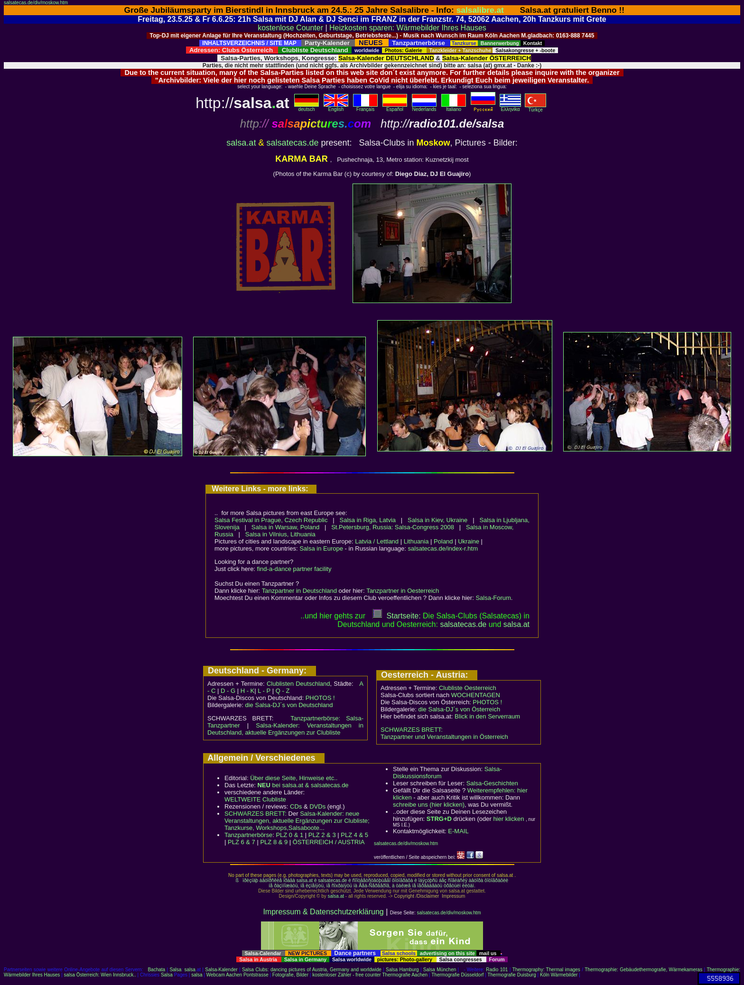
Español (394, 107)
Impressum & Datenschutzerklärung (323, 912)
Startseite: (396, 616)
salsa (190, 969)
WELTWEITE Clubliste (255, 799)
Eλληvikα (510, 107)
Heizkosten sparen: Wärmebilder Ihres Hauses (407, 28)
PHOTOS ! (320, 697)
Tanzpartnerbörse (248, 834)
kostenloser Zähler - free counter (347, 974)
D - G (228, 690)
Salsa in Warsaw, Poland (285, 527)
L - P (264, 690)
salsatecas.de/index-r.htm (443, 548)
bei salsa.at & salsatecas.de (302, 785)
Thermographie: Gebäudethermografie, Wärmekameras (643, 969)
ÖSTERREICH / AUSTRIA (329, 842)
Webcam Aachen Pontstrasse (237, 974)
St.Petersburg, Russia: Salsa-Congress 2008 (392, 527)
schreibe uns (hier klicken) (429, 804)
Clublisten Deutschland (298, 683)
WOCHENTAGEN (475, 695)
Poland (443, 541)
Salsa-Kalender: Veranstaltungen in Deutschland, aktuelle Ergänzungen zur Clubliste (285, 729)
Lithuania (416, 541)
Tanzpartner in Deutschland (299, 590)
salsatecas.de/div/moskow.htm (36, 2)
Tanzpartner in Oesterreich (402, 590)
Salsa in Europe (321, 548)
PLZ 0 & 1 (289, 834)
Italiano (453, 107)
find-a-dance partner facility (294, 568)
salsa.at (241, 142)
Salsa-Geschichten (492, 783)
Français (365, 107)
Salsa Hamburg (402, 969)
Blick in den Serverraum (487, 716)
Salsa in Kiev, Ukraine (437, 520)
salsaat (516, 624)
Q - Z (283, 690)
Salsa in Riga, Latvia (368, 520)
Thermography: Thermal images (546, 969)
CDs (296, 806)
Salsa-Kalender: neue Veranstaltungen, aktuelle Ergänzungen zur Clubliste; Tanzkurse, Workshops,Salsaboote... (297, 820)
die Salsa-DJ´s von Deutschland (289, 705)
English (336, 107)
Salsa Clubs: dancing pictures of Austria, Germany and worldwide (311, 969)
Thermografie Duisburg (511, 974)
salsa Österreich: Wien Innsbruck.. (100, 974)
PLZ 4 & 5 (354, 834)
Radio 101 (497, 969)
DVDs (317, 806)
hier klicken (508, 818)
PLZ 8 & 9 (274, 842)
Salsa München (439, 969)
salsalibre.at (480, 10)
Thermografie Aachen (405, 974)
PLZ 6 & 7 (241, 842)
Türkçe (535, 107)
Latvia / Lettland (377, 541)
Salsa (175, 969)
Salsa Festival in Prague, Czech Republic (270, 520)
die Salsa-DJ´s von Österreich (459, 709)
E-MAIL (458, 831)
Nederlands (424, 107)
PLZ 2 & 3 (322, 834)
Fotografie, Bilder (290, 974)
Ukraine (468, 541)
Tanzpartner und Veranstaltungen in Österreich (444, 736)
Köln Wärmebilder (558, 974)
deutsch (306, 107)
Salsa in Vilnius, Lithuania (280, 534)
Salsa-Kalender (221, 969)
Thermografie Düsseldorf (457, 974)
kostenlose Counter (290, 28)
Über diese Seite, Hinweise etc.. (293, 778)
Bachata (156, 969)
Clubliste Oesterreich (467, 687)
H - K (248, 690)
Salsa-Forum (493, 597)
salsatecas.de (292, 142)
